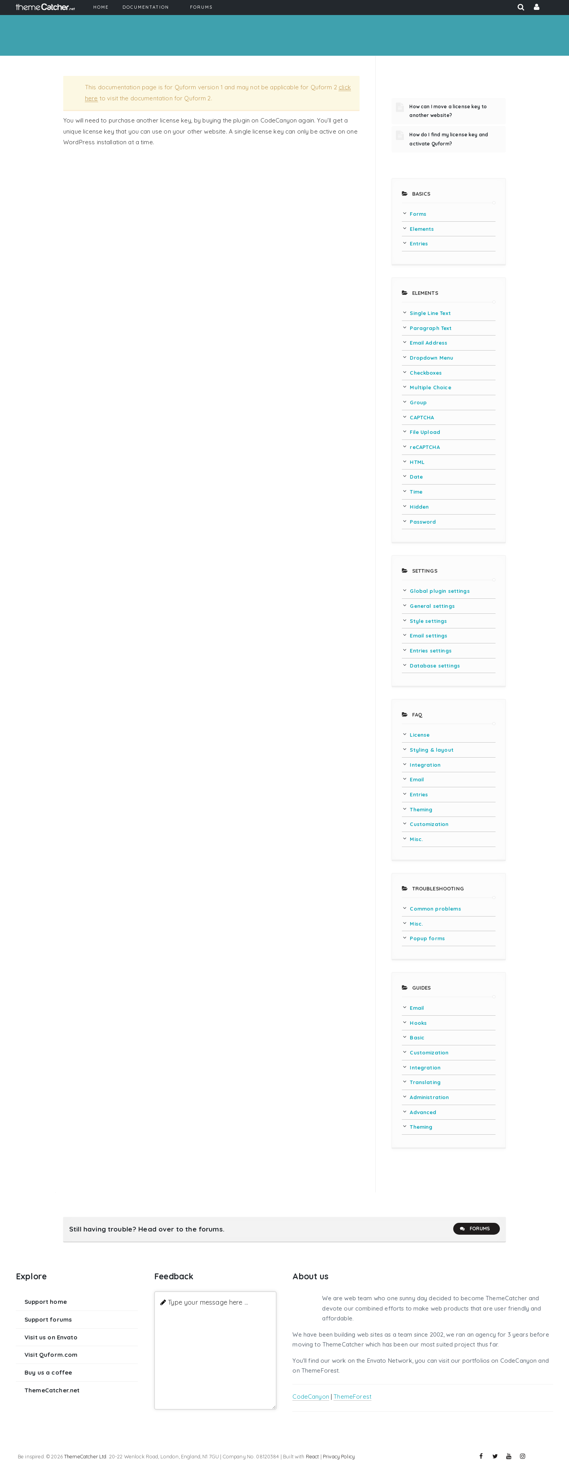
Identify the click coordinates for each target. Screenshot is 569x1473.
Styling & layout (431, 750)
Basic (417, 1037)
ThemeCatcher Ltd (85, 1456)
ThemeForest (352, 1396)
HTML (417, 462)
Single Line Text (430, 313)
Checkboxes (426, 373)
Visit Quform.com (50, 1354)
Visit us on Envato (50, 1337)
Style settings (428, 621)
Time (416, 491)
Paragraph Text (431, 328)
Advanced (423, 1112)
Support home (45, 1301)
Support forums (48, 1319)
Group (418, 402)
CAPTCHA (422, 417)
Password (423, 522)
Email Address (428, 342)
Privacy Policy (339, 1456)
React (312, 1456)
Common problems (435, 908)
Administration (429, 1097)
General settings (432, 606)
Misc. (416, 839)
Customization (429, 824)
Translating (425, 1082)
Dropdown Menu (431, 358)
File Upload (425, 432)
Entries (419, 243)
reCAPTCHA (424, 447)
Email (417, 779)
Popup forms (427, 938)
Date (416, 476)
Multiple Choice (430, 387)
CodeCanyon (310, 1396)
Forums (474, 1229)
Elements (422, 229)
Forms (418, 214)
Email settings (428, 635)
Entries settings (430, 650)
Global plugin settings (439, 591)
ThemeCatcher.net (51, 1390)
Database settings (435, 665)
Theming (421, 809)
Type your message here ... (208, 1302)
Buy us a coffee (48, 1372)
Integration (425, 765)
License (420, 735)
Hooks (418, 1023)
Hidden (419, 507)
